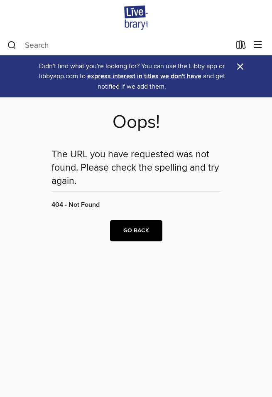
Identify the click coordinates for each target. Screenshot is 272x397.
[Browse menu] (258, 45)
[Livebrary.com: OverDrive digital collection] (136, 17)
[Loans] (241, 47)
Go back (136, 230)
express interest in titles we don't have (144, 76)
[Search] (11, 45)
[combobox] (119, 45)
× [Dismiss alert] (240, 67)
